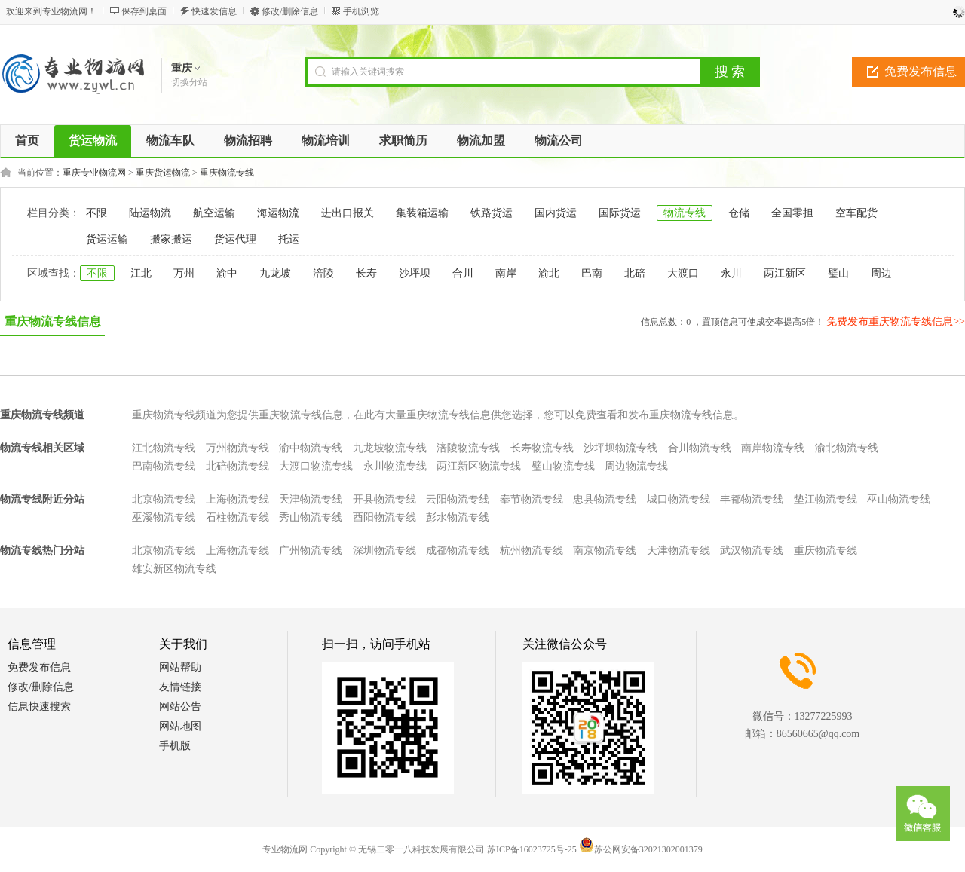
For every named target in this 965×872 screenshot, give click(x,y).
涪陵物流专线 (468, 448)
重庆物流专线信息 (53, 321)
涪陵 (323, 273)
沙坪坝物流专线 (620, 448)
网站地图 (180, 726)
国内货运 (556, 213)
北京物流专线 (163, 499)
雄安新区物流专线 (174, 568)
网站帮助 (180, 667)
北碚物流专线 (237, 466)
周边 (881, 273)
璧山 (838, 273)
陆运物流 (150, 213)
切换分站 (189, 82)
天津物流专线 (310, 499)
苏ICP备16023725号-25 (532, 849)
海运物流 (278, 213)
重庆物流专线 (227, 172)
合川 (462, 273)
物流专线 (684, 213)
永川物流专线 (395, 466)
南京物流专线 (604, 550)
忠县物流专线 (604, 499)
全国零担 (792, 213)
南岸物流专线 (772, 448)
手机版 (175, 745)
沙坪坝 (414, 273)
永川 (731, 273)
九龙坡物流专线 (390, 448)
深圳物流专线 (384, 550)
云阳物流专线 (457, 499)
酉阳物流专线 (384, 517)
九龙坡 (275, 273)
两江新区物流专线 (479, 466)
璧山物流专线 (563, 466)
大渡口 (683, 273)
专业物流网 (285, 849)
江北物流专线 (163, 448)
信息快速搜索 (39, 706)
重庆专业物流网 (94, 172)
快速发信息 (214, 11)
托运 (288, 239)
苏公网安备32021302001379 (641, 849)
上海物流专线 (237, 499)
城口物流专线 (678, 499)
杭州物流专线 (531, 550)
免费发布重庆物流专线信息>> (895, 321)
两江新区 (785, 273)
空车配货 (856, 213)
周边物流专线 (636, 466)
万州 (184, 273)
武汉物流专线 (751, 550)
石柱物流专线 (237, 517)
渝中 (226, 273)
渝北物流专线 (846, 448)
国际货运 (620, 213)
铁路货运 (491, 213)
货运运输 (107, 239)
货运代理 (235, 239)
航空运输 (214, 213)
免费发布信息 (39, 667)
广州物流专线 (310, 550)
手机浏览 (361, 11)
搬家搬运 (171, 239)
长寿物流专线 (542, 448)
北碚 (634, 273)
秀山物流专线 (310, 517)
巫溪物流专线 (163, 517)
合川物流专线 (699, 448)
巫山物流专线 (898, 499)
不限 (96, 213)
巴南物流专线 (163, 466)
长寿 (366, 273)
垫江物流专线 (825, 499)
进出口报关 (347, 213)
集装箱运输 (422, 213)
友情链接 (180, 687)
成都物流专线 (457, 550)
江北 (141, 273)
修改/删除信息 (290, 11)
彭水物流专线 (457, 517)
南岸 (505, 273)
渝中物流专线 (310, 448)
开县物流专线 (384, 499)
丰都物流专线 (751, 499)
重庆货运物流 (163, 172)
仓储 (738, 213)
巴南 (591, 273)
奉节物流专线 (531, 499)
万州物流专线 (237, 448)
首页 (27, 140)
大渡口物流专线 (316, 466)
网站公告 (180, 706)
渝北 (548, 273)
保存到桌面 (144, 11)
